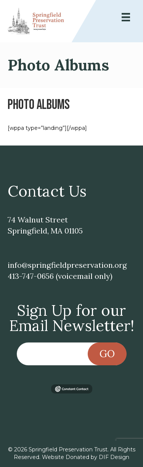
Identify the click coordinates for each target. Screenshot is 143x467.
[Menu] (125, 17)
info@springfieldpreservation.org (67, 265)
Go (107, 353)
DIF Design (114, 457)
